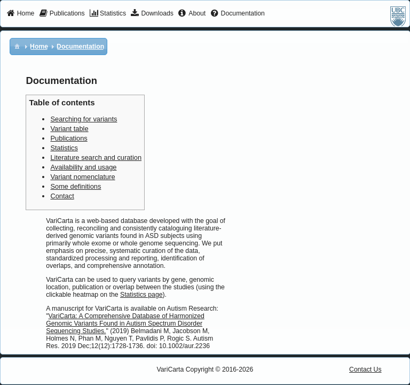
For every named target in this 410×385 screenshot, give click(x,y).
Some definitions (75, 186)
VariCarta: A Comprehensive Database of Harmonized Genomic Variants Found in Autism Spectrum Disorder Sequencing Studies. (125, 323)
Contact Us (365, 369)
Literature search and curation (95, 157)
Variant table (69, 129)
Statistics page (141, 294)
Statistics (63, 148)
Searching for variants (83, 119)
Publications (68, 138)
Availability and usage (83, 167)
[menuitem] (20, 13)
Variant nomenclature (82, 177)
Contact (62, 196)
